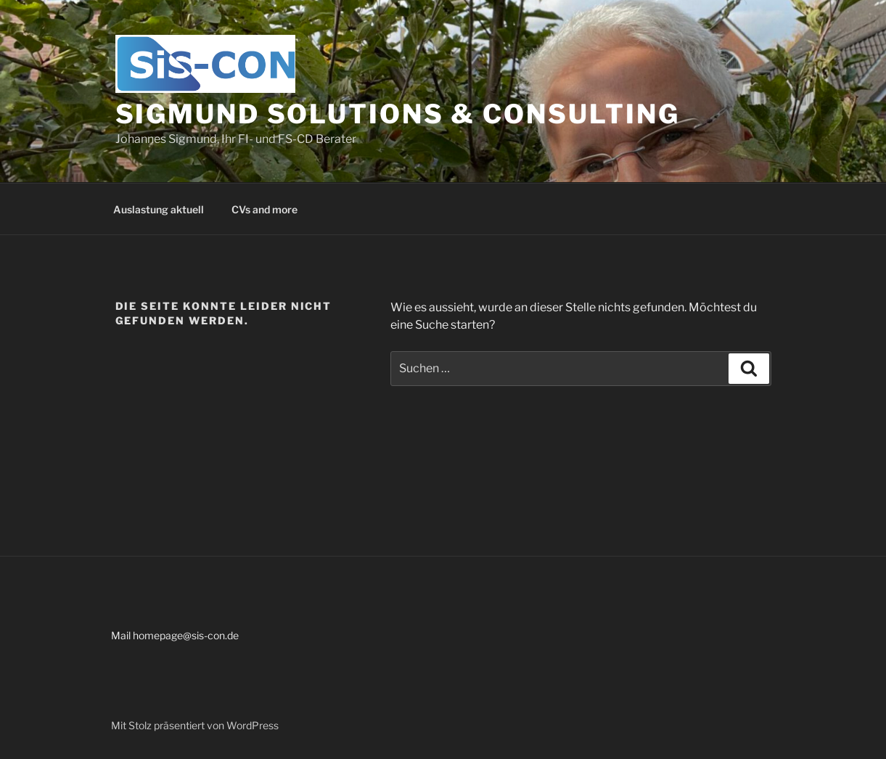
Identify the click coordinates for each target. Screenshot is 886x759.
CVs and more (264, 209)
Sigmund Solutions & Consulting (397, 114)
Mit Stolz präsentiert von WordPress (195, 725)
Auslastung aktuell (158, 209)
